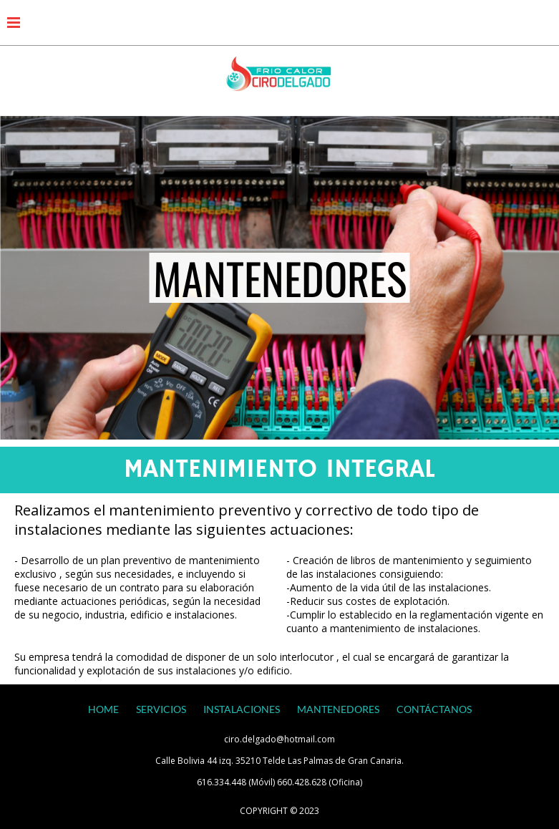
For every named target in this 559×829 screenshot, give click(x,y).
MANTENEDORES (338, 709)
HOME (103, 709)
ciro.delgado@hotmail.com (279, 739)
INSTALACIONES (241, 709)
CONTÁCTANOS (434, 709)
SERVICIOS (161, 709)
